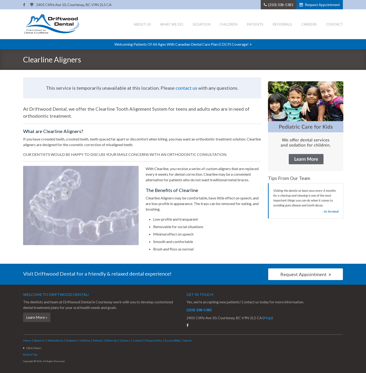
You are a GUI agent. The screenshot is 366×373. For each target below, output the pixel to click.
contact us (186, 88)
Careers (309, 24)
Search (187, 340)
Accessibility (172, 340)
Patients (255, 24)
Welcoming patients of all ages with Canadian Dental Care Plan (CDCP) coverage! (181, 44)
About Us (142, 24)
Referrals (282, 24)
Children (228, 24)
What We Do (171, 24)
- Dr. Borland (330, 211)
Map (267, 317)
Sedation (201, 24)
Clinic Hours (34, 348)
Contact (334, 24)
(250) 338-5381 (280, 4)
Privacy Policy (153, 340)
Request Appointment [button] (322, 4)
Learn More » (36, 317)
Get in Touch (200, 294)
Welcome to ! (56, 294)
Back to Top (30, 354)
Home (27, 340)
